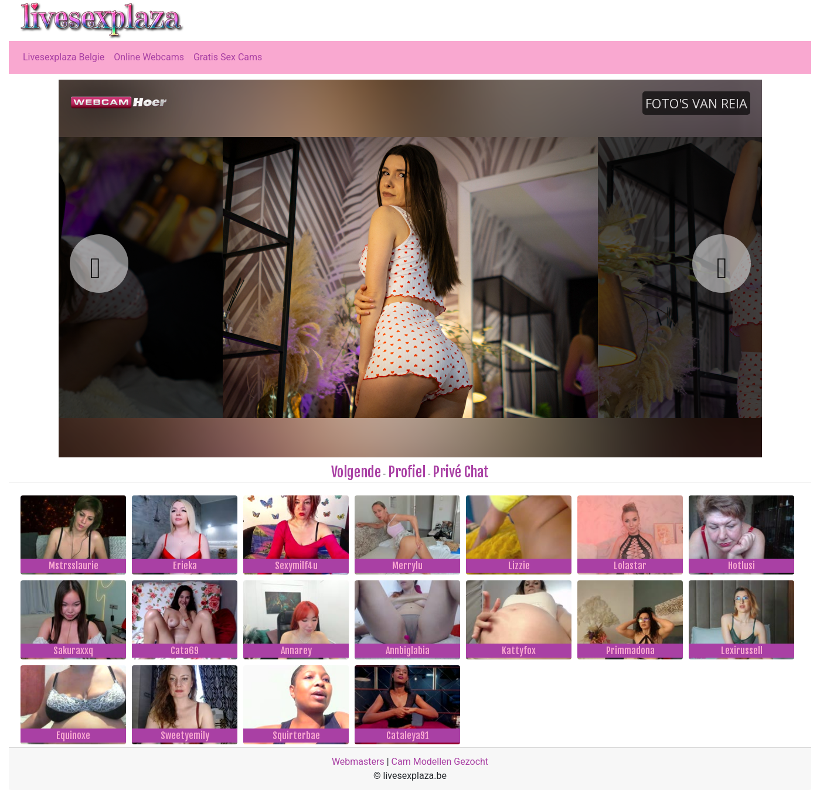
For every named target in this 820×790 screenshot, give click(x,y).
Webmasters (358, 761)
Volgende (356, 472)
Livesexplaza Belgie (63, 57)
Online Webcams (149, 57)
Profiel (407, 472)
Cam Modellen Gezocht (440, 761)
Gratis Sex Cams (227, 57)
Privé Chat (461, 472)
